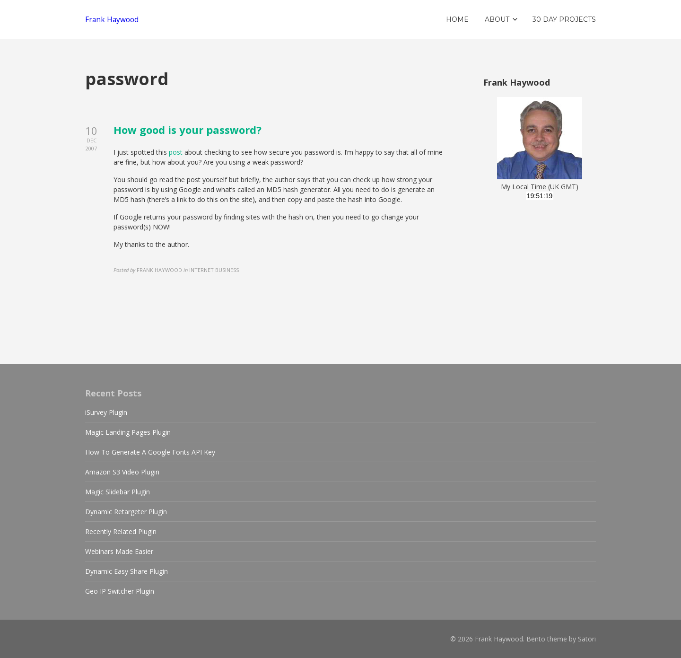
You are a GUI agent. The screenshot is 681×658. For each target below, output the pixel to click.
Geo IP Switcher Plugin (119, 591)
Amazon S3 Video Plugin (122, 471)
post (176, 152)
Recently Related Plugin (121, 531)
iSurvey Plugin (106, 412)
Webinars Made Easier (119, 551)
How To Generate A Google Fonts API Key (150, 451)
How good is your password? (188, 130)
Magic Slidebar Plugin (117, 491)
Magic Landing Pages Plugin (128, 432)
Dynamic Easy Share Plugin (126, 571)
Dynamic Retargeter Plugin (126, 511)
